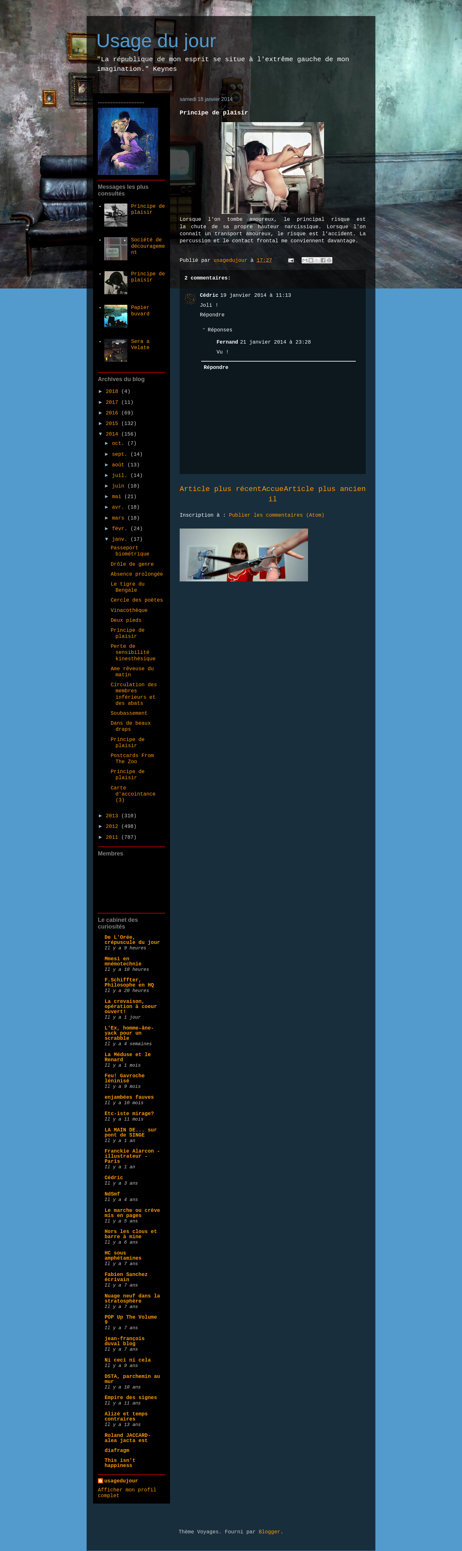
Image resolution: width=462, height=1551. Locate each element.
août (119, 465)
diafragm (117, 1451)
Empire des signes (131, 1398)
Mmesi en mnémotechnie (123, 961)
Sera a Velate (140, 345)
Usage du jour (156, 40)
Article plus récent (220, 489)
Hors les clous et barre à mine (131, 1234)
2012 (113, 827)
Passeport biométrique (130, 551)
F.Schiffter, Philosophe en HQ (129, 982)
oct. (119, 443)
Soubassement (129, 713)
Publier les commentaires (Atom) (277, 515)
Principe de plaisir (148, 209)
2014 (113, 434)
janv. (121, 539)
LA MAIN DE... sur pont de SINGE (131, 1132)
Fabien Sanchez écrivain (126, 1277)
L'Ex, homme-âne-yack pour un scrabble (129, 1033)
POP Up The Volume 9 (131, 1319)
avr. (119, 507)
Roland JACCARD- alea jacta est (128, 1438)
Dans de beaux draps (131, 726)
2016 (113, 413)
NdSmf (112, 1194)
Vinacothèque (129, 610)
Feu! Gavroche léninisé (125, 1078)
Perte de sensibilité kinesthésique (133, 653)
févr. (121, 529)
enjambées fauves (129, 1097)
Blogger (269, 1532)
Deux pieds (126, 620)
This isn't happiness (120, 1463)
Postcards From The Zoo (132, 759)
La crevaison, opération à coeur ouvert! (131, 1007)
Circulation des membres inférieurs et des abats (134, 694)
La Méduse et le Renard (128, 1057)
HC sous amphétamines (123, 1255)
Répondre (212, 315)
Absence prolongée (137, 574)
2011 (113, 837)
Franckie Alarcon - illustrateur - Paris (132, 1156)
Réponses (220, 330)
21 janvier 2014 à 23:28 (275, 342)
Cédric (209, 295)
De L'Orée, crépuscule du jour (132, 940)
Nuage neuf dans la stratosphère (132, 1298)
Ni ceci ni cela (128, 1360)
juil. (121, 476)
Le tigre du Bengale (128, 587)
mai (118, 497)
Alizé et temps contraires (126, 1416)
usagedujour (121, 1481)
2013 (113, 816)
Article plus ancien (325, 489)
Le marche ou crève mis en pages (132, 1213)
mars (119, 518)
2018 (113, 392)
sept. (121, 454)
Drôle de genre (132, 564)
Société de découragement (148, 246)
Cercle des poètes (137, 600)
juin (119, 486)
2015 (113, 424)
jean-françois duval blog (125, 1341)
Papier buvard (140, 311)
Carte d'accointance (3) (133, 794)
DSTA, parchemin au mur (132, 1379)
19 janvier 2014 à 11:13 (255, 295)
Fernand (227, 342)
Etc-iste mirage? (129, 1114)
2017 (113, 402)
